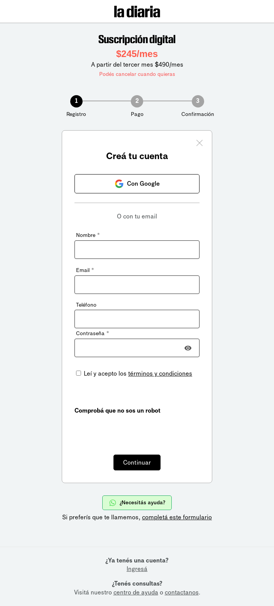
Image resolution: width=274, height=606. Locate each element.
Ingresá (137, 568)
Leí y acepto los (137, 373)
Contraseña (92, 333)
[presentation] (133, 430)
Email (85, 270)
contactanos (182, 592)
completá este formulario (177, 517)
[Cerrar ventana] (199, 144)
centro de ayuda (135, 592)
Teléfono (86, 305)
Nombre (88, 235)
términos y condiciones (160, 373)
